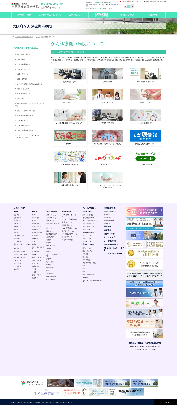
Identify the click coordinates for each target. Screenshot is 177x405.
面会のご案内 (87, 238)
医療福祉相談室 (51, 276)
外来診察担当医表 (88, 218)
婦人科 (34, 254)
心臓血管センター (38, 260)
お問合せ (162, 1)
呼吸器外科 (36, 218)
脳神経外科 (36, 224)
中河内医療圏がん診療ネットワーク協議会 (29, 104)
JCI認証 (85, 277)
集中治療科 (17, 263)
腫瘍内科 (17, 238)
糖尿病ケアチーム (68, 231)
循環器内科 (17, 221)
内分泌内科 (17, 241)
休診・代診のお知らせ (90, 221)
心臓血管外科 (36, 226)
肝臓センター (36, 263)
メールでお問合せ (111, 241)
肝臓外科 (35, 229)
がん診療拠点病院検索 (70, 158)
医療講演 (107, 223)
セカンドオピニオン (70, 96)
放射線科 (49, 259)
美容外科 (35, 269)
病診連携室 (107, 217)
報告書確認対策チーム (69, 240)
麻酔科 (34, 244)
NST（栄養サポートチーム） (70, 215)
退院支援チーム (67, 225)
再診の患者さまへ (88, 226)
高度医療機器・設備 (89, 263)
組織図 (85, 269)
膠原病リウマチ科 (19, 257)
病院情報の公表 (109, 220)
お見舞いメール (88, 241)
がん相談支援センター (145, 75)
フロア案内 (86, 260)
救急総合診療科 (37, 232)
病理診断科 (36, 266)
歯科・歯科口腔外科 (38, 247)
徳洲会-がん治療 (107, 116)
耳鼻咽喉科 (36, 251)
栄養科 (48, 265)
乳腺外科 (35, 278)
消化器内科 (17, 224)
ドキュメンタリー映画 (113, 254)
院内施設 (85, 257)
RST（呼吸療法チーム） (70, 228)
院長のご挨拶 (87, 248)
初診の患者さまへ (88, 224)
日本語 (122, 1)
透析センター (18, 260)
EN (129, 1)
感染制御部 (50, 237)
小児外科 (35, 272)
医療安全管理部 (51, 234)
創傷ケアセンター (38, 257)
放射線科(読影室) (19, 235)
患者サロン (70, 137)
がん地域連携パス (145, 116)
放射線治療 (107, 75)
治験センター (50, 228)
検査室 (48, 251)
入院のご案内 (87, 235)
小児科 (16, 232)
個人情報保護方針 (151, 1)
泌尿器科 (35, 238)
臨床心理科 (50, 268)
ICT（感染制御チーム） (70, 234)
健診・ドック (109, 234)
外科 (33, 215)
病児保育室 (50, 273)
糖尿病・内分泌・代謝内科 (22, 245)
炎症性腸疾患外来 (19, 251)
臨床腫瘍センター (70, 75)
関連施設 (107, 214)
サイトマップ (138, 1)
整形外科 (35, 221)
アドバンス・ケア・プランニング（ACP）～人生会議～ (28, 136)
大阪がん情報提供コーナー (145, 137)
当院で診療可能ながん (70, 178)
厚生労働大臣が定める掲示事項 (92, 281)
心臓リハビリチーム (68, 222)
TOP (23, 37)
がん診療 (17, 269)
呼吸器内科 (17, 218)
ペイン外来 (17, 266)
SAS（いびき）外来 (20, 254)
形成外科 (35, 235)
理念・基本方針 (88, 251)
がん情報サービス (145, 158)
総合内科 (17, 215)
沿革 (84, 266)
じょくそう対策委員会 (69, 219)
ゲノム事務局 (50, 279)
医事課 (48, 243)
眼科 (33, 241)
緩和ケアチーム (107, 96)
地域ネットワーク (110, 212)
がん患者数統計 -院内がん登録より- (70, 116)
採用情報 (107, 226)
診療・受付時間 (88, 215)
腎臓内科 (17, 248)
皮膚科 (16, 229)
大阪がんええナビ (107, 158)
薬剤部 (48, 248)
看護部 (48, 240)
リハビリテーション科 (53, 255)
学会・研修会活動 (88, 274)
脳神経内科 (17, 226)
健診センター (50, 246)
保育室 (48, 270)
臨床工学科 (50, 262)
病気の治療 (86, 229)
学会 (84, 271)
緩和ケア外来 (145, 96)
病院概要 (85, 254)
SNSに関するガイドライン (114, 249)
